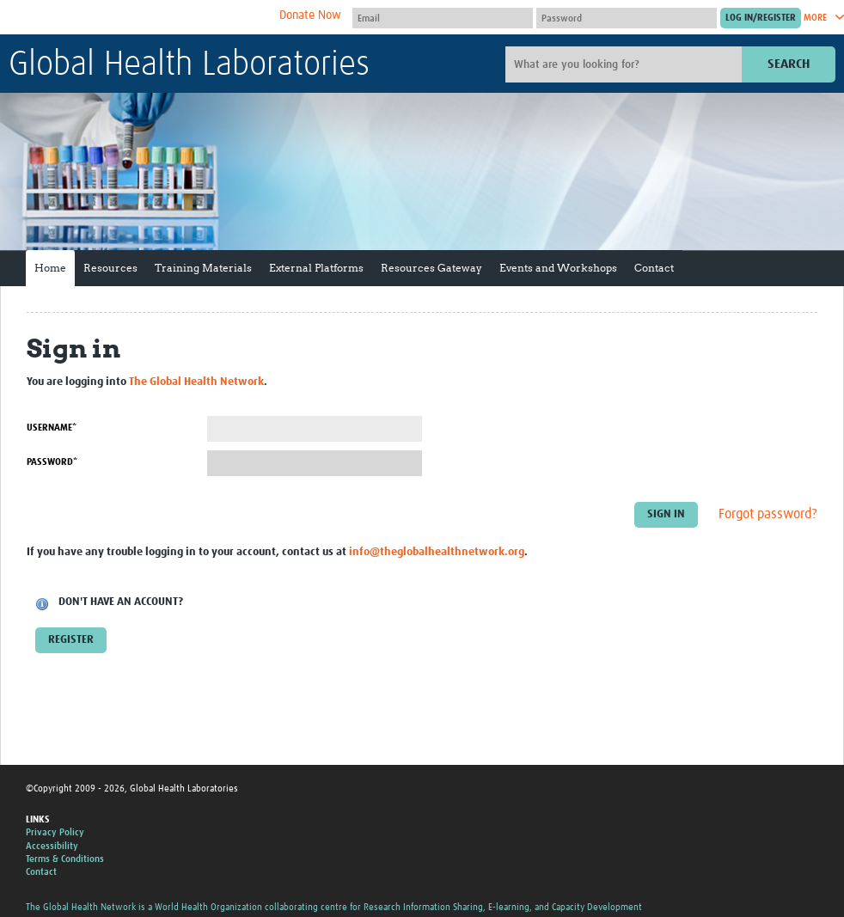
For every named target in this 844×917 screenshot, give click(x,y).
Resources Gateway (431, 267)
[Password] (626, 18)
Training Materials (203, 267)
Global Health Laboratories (189, 65)
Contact (654, 267)
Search (789, 64)
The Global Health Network (136, 17)
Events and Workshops (558, 267)
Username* (51, 427)
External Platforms (316, 267)
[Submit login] (760, 18)
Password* (52, 462)
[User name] (442, 18)
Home (50, 267)
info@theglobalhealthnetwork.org (436, 552)
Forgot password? (768, 514)
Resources (110, 267)
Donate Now (310, 15)
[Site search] (625, 64)
